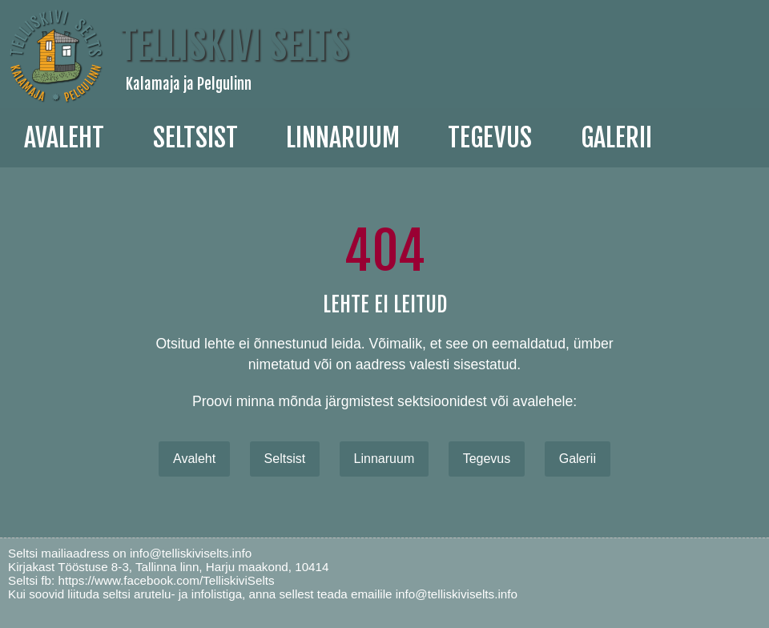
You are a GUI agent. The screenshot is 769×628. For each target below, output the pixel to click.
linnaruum (343, 138)
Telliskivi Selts (234, 46)
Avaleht (64, 138)
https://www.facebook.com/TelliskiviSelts (166, 580)
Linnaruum (384, 458)
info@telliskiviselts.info (191, 553)
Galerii (577, 458)
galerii (616, 138)
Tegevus (490, 138)
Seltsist (195, 138)
